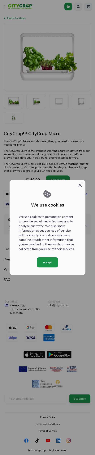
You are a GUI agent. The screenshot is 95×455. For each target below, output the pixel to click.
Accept (47, 262)
